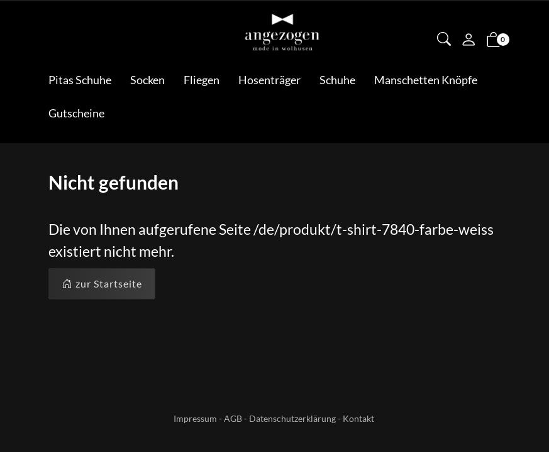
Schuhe (337, 80)
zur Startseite (102, 283)
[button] (444, 40)
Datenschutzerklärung (292, 418)
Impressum (195, 418)
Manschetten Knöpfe (425, 80)
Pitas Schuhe (79, 80)
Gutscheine (76, 113)
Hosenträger (269, 80)
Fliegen (201, 80)
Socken (147, 80)
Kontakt (358, 418)
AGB (233, 418)
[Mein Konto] (468, 40)
